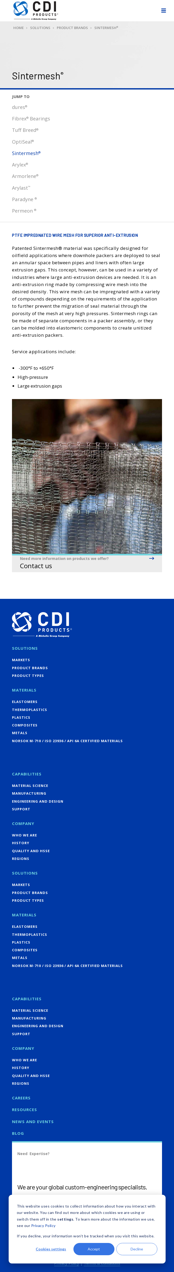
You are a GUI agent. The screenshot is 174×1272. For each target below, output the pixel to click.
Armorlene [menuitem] (25, 176)
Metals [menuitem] (19, 732)
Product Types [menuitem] (28, 675)
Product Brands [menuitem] (30, 667)
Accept (94, 1249)
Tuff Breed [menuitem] (25, 130)
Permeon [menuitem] (24, 211)
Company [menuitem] (23, 823)
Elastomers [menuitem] (25, 701)
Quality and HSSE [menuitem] (31, 850)
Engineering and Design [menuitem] (37, 801)
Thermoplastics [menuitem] (29, 709)
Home (18, 27)
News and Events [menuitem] (33, 1121)
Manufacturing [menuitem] (29, 793)
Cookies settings (51, 1249)
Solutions (40, 27)
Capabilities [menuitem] (27, 774)
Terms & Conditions (102, 1263)
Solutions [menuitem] (25, 648)
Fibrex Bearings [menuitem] (31, 118)
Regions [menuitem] (20, 858)
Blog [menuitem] (18, 1133)
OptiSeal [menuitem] (23, 142)
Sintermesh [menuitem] (26, 153)
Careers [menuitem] (21, 1097)
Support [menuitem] (21, 809)
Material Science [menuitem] (30, 785)
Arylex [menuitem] (20, 164)
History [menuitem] (20, 842)
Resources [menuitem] (24, 1109)
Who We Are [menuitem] (24, 835)
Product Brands (72, 27)
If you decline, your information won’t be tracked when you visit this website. (86, 1236)
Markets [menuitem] (21, 659)
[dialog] (87, 1229)
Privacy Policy (43, 1225)
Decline (137, 1249)
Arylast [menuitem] (21, 188)
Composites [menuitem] (25, 725)
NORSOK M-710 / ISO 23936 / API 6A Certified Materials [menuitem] (67, 740)
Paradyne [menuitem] (24, 199)
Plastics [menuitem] (21, 717)
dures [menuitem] (19, 107)
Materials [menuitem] (24, 690)
